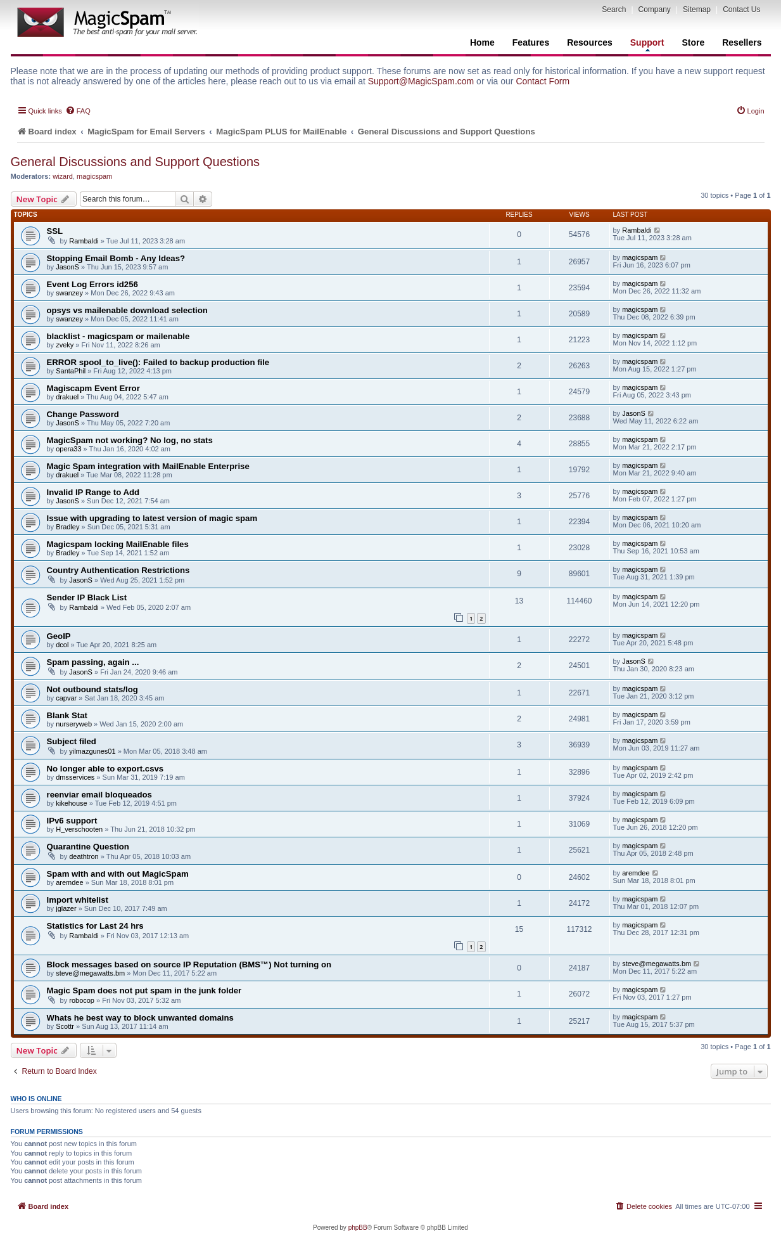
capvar (66, 698)
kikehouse (71, 803)
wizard (63, 176)
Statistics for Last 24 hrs (95, 926)
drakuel (67, 397)
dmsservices (75, 777)
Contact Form (542, 81)
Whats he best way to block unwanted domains (140, 1017)
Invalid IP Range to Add (93, 492)
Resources (590, 42)
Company (654, 9)
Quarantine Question (88, 846)
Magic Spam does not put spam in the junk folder (144, 990)
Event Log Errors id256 (92, 284)
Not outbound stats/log (92, 689)
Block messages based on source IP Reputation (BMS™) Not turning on (189, 964)
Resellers (741, 42)
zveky (64, 345)
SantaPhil (71, 371)
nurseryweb (74, 724)
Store (693, 42)
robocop (81, 1000)
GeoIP (59, 636)
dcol (62, 644)
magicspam (94, 176)
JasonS (67, 267)
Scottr (65, 1026)
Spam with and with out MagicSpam (118, 874)
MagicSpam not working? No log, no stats (130, 440)
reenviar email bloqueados (99, 794)
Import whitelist (77, 900)
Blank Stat (67, 715)
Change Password (83, 414)
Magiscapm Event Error (93, 388)
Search (614, 9)
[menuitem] (78, 111)
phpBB (357, 1227)
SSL (55, 231)
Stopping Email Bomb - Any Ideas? (116, 258)
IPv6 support (72, 820)
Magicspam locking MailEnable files (118, 544)
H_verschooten (79, 829)
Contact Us (741, 9)
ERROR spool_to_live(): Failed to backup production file (158, 362)
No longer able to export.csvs (105, 768)
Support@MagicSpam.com (421, 81)
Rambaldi (83, 241)
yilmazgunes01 (92, 751)
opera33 (68, 449)
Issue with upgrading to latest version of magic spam (152, 518)
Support (647, 44)
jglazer (66, 908)
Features (530, 42)
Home (482, 42)
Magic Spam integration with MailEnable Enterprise (148, 466)
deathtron (83, 856)
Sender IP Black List (87, 597)
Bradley (67, 527)
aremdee (69, 882)
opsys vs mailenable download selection (127, 310)
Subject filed (71, 741)
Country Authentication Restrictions (118, 570)
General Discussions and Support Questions (135, 162)
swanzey (69, 293)
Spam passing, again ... (93, 662)
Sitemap (697, 9)
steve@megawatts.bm (90, 973)
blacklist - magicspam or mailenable (118, 336)
